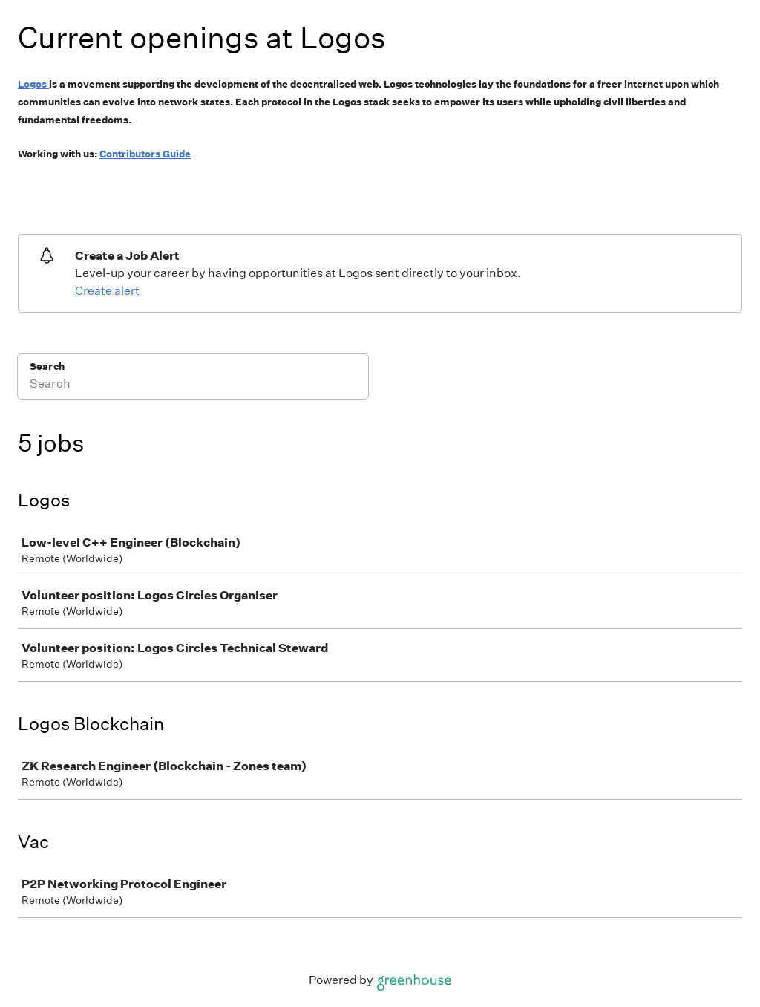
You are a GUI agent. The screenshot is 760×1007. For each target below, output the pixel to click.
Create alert (107, 291)
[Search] (193, 386)
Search (47, 366)
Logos (32, 84)
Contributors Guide (145, 154)
